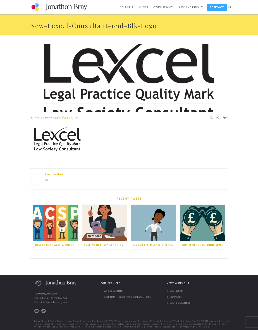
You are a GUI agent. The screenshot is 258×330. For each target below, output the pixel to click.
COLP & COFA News (178, 302)
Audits (143, 7)
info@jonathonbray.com (54, 302)
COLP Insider (175, 290)
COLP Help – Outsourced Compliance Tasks (126, 296)
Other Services (163, 7)
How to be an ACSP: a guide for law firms (56, 244)
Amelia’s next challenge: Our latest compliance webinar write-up (105, 244)
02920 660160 (49, 293)
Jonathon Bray (42, 117)
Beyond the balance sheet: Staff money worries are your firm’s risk (154, 244)
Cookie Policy (56, 321)
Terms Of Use (40, 321)
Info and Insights (191, 7)
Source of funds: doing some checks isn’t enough (203, 244)
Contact (217, 7)
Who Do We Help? (112, 290)
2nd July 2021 (67, 117)
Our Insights (175, 296)
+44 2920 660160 (58, 298)
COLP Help (126, 7)
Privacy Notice (72, 321)
